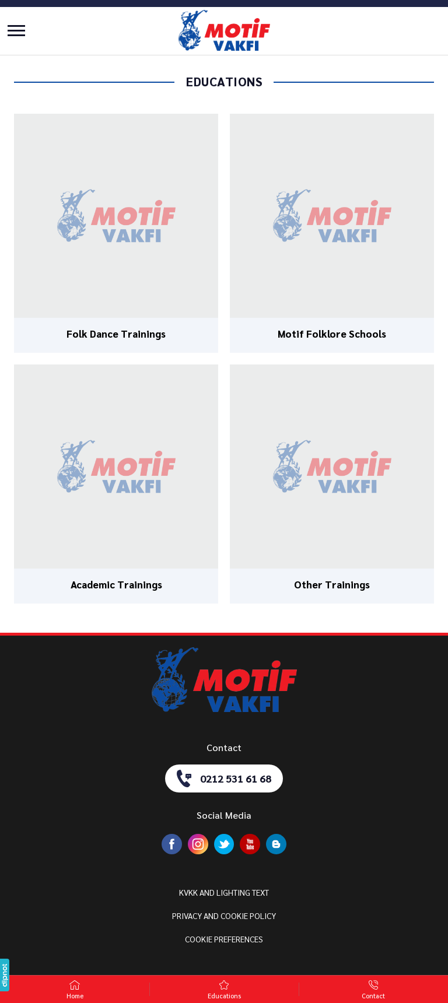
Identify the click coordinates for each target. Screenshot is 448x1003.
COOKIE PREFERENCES (224, 939)
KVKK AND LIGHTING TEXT (224, 892)
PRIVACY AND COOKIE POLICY (224, 915)
